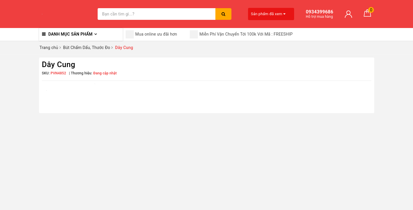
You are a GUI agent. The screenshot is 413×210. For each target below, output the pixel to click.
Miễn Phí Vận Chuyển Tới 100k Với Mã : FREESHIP (241, 34)
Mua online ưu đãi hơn (151, 34)
